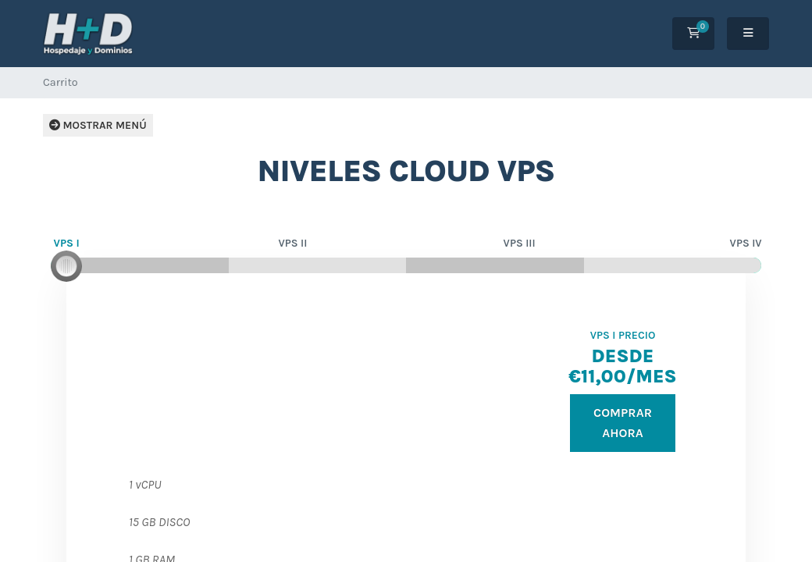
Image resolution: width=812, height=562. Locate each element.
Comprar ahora (622, 422)
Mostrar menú (98, 125)
